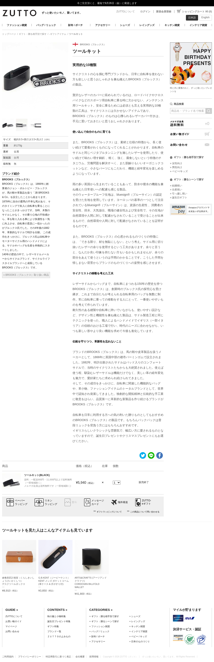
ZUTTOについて (125, 11)
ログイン (145, 11)
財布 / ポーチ (75, 25)
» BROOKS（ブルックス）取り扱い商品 (26, 274)
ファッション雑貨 (17, 25)
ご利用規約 (8, 656)
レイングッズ (146, 25)
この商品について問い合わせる (145, 512)
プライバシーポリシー (29, 656)
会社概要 (80, 656)
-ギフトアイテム (57, 34)
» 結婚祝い (176, 185)
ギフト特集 (53, 626)
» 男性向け (176, 167)
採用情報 (94, 656)
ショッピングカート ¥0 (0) (197, 11)
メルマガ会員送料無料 (191, 123)
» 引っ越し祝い (178, 193)
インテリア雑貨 (198, 25)
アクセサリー (102, 25)
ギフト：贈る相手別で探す (33, 34)
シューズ (125, 25)
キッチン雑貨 (172, 25)
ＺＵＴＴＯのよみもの (58, 636)
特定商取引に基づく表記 (58, 656)
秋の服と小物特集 (56, 616)
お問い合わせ (191, 144)
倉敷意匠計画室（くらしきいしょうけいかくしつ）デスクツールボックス (18, 580)
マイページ (11, 626)
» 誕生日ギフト (178, 197)
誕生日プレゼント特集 (58, 621)
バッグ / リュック (46, 25)
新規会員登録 (163, 11)
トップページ (9, 34)
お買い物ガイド (191, 134)
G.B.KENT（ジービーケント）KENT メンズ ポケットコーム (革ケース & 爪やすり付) (54, 580)
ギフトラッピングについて (109, 512)
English (205, 17)
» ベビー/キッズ (179, 171)
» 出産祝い (176, 189)
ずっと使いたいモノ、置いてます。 (62, 12)
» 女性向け (176, 163)
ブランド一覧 (54, 631)
